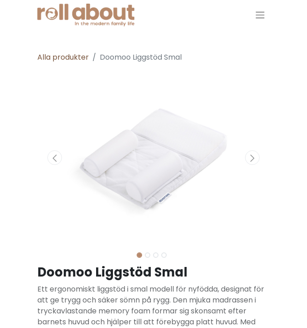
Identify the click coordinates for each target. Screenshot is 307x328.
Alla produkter (63, 57)
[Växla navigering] (260, 15)
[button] (54, 157)
